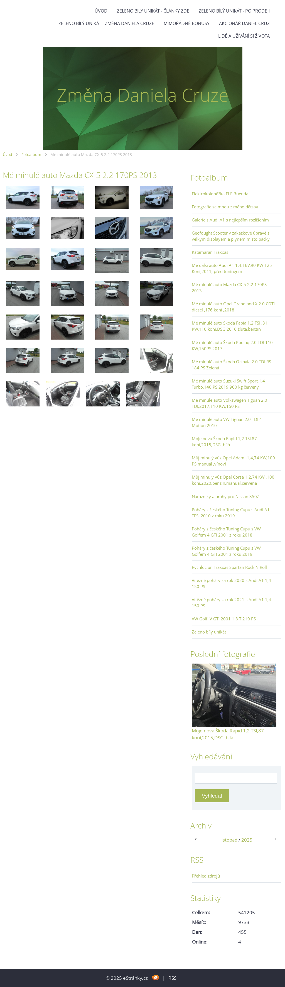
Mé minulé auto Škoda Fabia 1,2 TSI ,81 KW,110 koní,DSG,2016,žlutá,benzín (229, 326)
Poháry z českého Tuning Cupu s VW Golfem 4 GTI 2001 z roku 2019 (226, 551)
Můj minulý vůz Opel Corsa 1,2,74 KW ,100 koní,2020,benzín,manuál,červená (233, 480)
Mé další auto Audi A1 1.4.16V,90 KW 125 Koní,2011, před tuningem (232, 268)
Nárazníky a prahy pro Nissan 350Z (225, 496)
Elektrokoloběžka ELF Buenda (220, 193)
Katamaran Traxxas (210, 252)
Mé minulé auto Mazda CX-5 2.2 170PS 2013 (229, 287)
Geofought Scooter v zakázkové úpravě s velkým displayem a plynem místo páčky (231, 236)
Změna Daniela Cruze (143, 95)
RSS (172, 978)
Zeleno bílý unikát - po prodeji (234, 11)
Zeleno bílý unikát (209, 632)
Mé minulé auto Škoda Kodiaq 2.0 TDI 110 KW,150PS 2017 (232, 345)
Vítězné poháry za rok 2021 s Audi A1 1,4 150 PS (231, 602)
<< (198, 840)
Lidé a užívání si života (244, 36)
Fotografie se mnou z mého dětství (225, 206)
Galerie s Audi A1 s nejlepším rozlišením (230, 220)
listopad (228, 840)
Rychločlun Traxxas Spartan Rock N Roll (229, 567)
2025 (246, 840)
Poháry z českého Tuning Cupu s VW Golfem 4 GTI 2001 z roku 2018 (226, 532)
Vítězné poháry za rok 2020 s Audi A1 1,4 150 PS (231, 583)
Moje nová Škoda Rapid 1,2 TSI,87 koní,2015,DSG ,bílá (224, 441)
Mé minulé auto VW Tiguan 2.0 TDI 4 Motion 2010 (227, 422)
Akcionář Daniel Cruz (244, 23)
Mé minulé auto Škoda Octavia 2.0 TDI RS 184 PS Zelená (231, 365)
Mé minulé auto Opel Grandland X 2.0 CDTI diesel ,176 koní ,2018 (233, 307)
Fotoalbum (31, 154)
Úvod (101, 11)
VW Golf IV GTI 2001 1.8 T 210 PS (224, 619)
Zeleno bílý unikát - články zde (153, 11)
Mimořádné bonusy (187, 23)
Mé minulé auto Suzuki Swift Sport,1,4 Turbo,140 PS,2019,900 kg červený (228, 384)
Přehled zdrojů (206, 876)
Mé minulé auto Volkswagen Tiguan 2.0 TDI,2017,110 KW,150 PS (229, 403)
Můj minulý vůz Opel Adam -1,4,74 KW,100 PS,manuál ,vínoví (233, 461)
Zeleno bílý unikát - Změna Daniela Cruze (106, 23)
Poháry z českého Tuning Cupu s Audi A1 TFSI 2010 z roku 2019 (231, 512)
